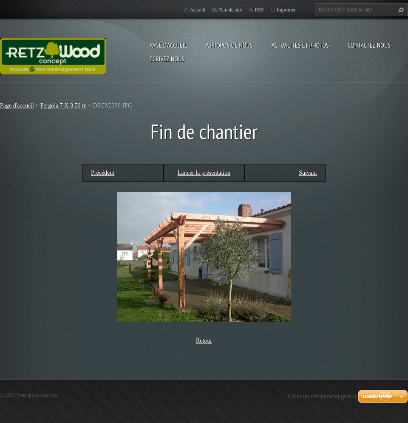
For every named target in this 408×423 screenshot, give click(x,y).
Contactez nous (369, 45)
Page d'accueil (168, 45)
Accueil (197, 10)
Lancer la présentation (204, 173)
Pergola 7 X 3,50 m (63, 105)
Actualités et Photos (300, 45)
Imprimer (286, 10)
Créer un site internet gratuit (322, 396)
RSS (259, 10)
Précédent (102, 173)
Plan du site (230, 10)
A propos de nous (229, 45)
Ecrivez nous (167, 58)
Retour (204, 341)
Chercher (400, 9)
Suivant (308, 173)
